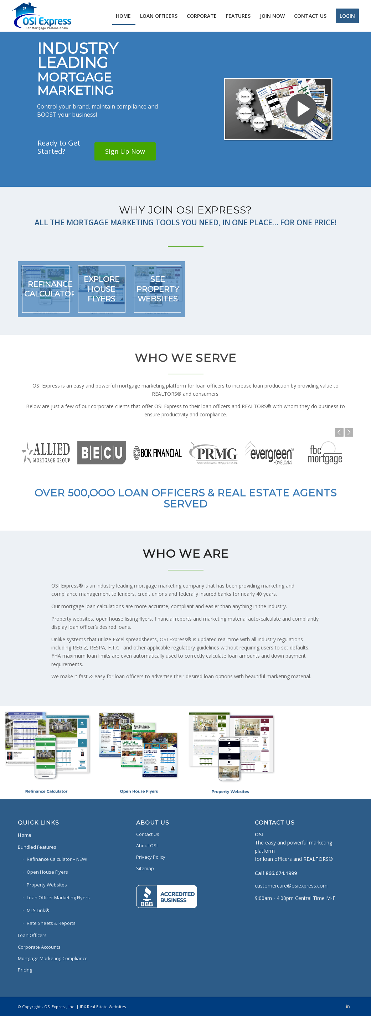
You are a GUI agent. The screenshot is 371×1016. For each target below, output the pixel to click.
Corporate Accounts (39, 947)
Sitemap (145, 868)
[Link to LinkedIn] (347, 1006)
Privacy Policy (150, 857)
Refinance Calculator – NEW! (57, 859)
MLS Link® (38, 910)
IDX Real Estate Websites (103, 1006)
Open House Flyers (47, 872)
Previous (339, 432)
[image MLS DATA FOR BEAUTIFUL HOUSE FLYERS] (139, 752)
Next (349, 432)
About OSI (147, 845)
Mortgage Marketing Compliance (53, 958)
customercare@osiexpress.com (291, 885)
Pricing (25, 970)
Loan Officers (32, 935)
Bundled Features (37, 847)
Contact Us (147, 834)
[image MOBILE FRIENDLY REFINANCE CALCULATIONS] (46, 752)
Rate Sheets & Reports (51, 923)
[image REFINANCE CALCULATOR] (46, 289)
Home (24, 835)
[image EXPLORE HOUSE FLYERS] (102, 289)
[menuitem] (123, 16)
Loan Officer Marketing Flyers (58, 897)
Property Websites (47, 884)
